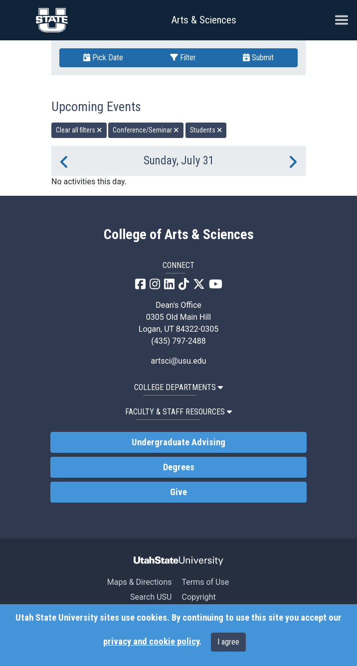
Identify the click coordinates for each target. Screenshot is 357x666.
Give (178, 492)
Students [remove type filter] (206, 130)
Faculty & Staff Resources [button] (178, 411)
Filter (183, 57)
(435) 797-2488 (178, 341)
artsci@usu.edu (178, 361)
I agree (228, 642)
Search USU (151, 597)
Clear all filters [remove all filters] (79, 130)
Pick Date (103, 57)
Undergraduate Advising (178, 442)
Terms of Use (205, 582)
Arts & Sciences (203, 20)
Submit (258, 57)
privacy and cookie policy (151, 641)
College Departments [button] (178, 387)
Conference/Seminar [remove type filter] (146, 130)
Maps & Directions (139, 582)
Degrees (178, 467)
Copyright (198, 597)
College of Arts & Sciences (179, 235)
